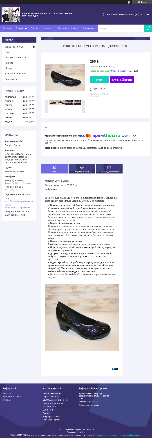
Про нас (35, 28)
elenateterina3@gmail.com (18, 207)
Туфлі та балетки (50, 396)
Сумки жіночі (49, 410)
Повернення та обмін (89, 405)
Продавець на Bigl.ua (76, 432)
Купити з (122, 79)
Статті (8, 52)
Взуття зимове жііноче (53, 403)
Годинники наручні (51, 420)
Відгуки (8, 68)
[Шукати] (140, 28)
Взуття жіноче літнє (52, 393)
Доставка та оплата (68, 28)
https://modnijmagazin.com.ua (19, 201)
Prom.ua (90, 429)
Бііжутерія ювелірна (52, 416)
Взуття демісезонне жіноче (55, 400)
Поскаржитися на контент (106, 435)
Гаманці (46, 413)
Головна (6, 28)
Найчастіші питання (15, 73)
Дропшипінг (88, 28)
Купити (99, 80)
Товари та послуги (14, 46)
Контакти (48, 28)
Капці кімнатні (49, 406)
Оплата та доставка (88, 402)
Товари (19, 28)
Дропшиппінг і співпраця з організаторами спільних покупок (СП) (94, 396)
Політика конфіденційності (130, 435)
